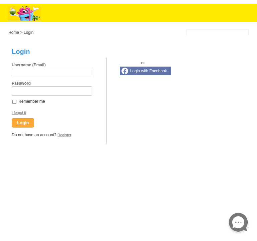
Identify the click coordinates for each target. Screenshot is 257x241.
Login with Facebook (148, 71)
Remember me (31, 101)
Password (21, 83)
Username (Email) (29, 65)
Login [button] (23, 122)
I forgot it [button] (19, 112)
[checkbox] (15, 101)
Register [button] (64, 135)
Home (13, 32)
